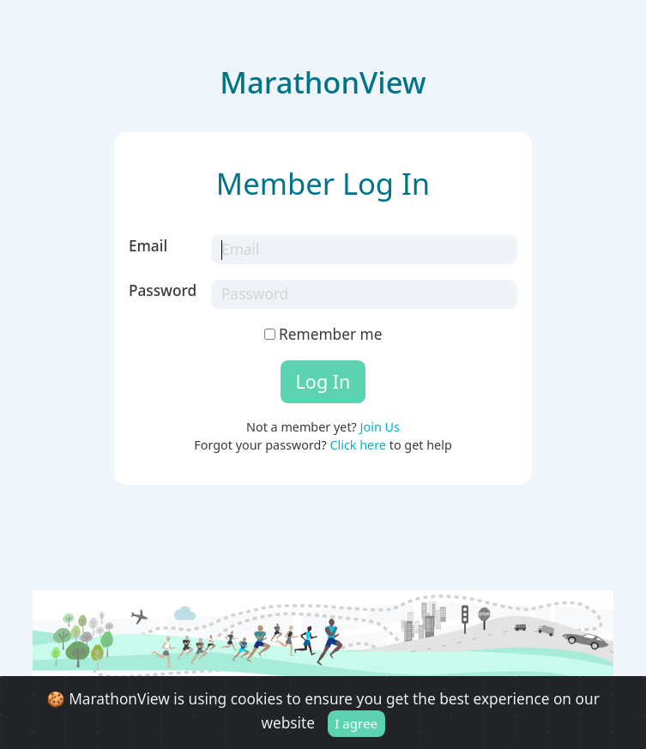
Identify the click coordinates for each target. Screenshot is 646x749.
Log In (323, 381)
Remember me (323, 334)
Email (148, 246)
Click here (357, 445)
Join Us (380, 427)
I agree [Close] (356, 723)
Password (162, 290)
